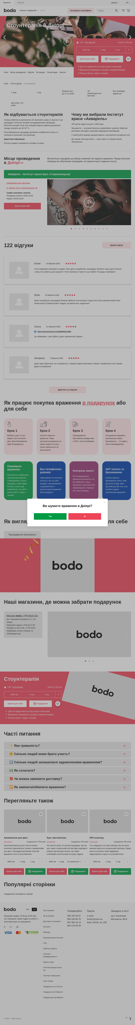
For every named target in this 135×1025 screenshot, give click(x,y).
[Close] (104, 502)
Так (50, 516)
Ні (85, 516)
